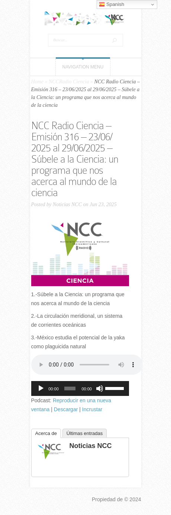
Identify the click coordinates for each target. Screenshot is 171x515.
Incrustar (92, 409)
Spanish (111, 4)
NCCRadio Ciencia (69, 81)
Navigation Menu (83, 67)
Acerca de (46, 433)
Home (37, 81)
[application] (80, 388)
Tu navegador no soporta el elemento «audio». (87, 365)
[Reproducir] (41, 388)
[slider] (70, 388)
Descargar (66, 409)
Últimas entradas (85, 433)
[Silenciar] (99, 388)
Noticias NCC (67, 204)
